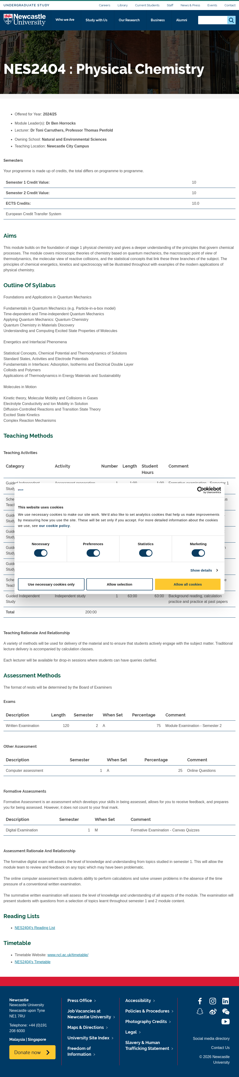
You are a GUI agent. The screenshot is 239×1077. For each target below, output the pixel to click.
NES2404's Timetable (32, 962)
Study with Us (102, 22)
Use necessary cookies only (51, 584)
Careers (104, 5)
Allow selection (119, 584)
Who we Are (71, 22)
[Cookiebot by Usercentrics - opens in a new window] (200, 490)
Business (162, 22)
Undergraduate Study (26, 5)
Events (212, 5)
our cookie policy (54, 526)
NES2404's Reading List (35, 928)
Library (123, 5)
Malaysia (17, 1039)
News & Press (190, 5)
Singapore (37, 1039)
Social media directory (211, 1039)
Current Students (147, 5)
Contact (230, 5)
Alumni (184, 22)
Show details (201, 570)
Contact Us (220, 1048)
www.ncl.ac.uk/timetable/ (68, 955)
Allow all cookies (188, 584)
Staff (170, 5)
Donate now (27, 1052)
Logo (25, 21)
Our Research (134, 22)
